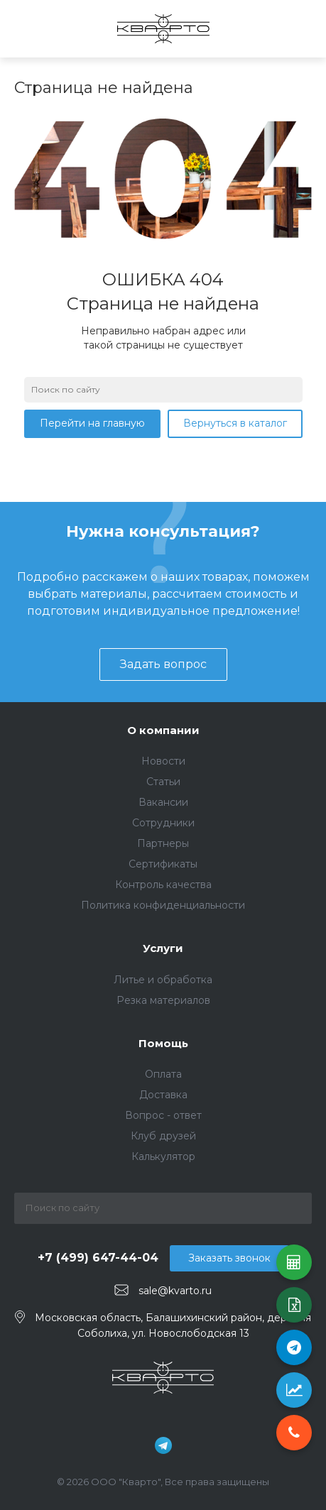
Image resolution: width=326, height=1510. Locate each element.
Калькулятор (163, 1156)
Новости (163, 761)
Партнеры (163, 843)
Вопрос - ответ (163, 1115)
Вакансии (163, 802)
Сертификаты (163, 864)
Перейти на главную (92, 423)
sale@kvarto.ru (175, 1290)
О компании (163, 730)
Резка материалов (163, 1000)
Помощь (163, 1043)
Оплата (163, 1074)
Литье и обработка (163, 979)
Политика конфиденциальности (163, 905)
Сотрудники (163, 822)
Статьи (163, 781)
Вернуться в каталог (235, 423)
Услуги (163, 948)
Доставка (163, 1094)
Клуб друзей (163, 1135)
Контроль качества (163, 884)
